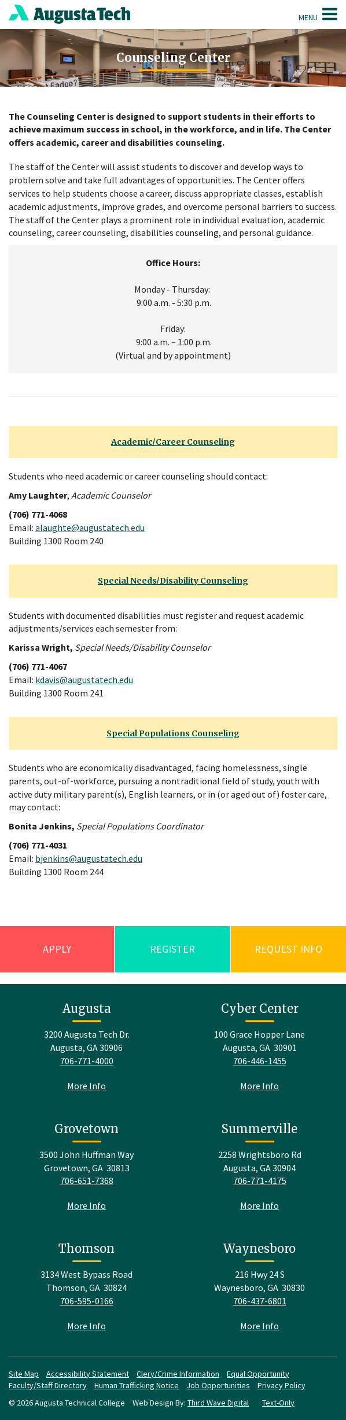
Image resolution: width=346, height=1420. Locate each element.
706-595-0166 (86, 1301)
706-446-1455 (259, 1061)
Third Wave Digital (218, 1402)
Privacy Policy (281, 1385)
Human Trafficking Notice (136, 1385)
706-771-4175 (259, 1180)
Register (172, 949)
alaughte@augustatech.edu (90, 527)
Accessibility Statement (87, 1374)
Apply (57, 949)
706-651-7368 (86, 1180)
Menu (318, 14)
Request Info (288, 949)
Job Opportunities (218, 1385)
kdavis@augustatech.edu (84, 679)
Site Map (24, 1374)
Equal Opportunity (258, 1374)
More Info (86, 1085)
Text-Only (278, 1402)
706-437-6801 (259, 1301)
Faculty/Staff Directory (48, 1385)
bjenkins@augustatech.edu (88, 858)
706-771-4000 (86, 1061)
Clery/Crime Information (178, 1374)
